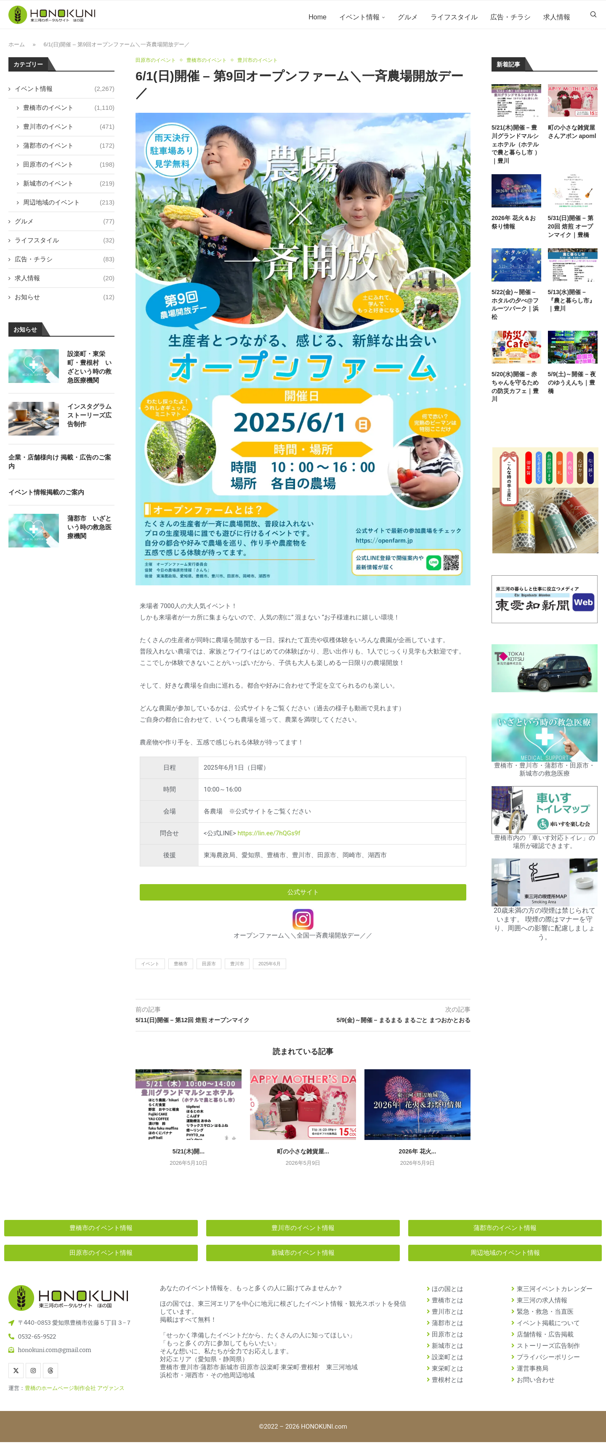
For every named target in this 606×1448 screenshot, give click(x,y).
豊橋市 (181, 969)
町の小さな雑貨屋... (303, 1157)
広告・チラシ (510, 17)
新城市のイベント (68, 188)
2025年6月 (269, 969)
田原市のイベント (68, 169)
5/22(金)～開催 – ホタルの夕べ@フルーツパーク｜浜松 (515, 310)
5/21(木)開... (189, 1157)
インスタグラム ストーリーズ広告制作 (89, 420)
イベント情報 (359, 17)
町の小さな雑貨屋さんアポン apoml (572, 137)
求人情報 (556, 17)
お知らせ (64, 302)
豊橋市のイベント (68, 112)
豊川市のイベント (68, 131)
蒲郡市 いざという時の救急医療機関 (89, 532)
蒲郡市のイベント (68, 150)
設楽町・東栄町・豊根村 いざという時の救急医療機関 (89, 372)
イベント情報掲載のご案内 (46, 497)
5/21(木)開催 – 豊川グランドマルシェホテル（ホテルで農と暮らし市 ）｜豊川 (516, 149)
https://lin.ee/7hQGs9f (269, 839)
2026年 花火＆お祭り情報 (514, 227)
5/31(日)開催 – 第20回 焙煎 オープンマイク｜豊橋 (570, 231)
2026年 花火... (417, 1157)
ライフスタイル (454, 17)
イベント (150, 969)
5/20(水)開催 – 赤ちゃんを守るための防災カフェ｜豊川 (515, 392)
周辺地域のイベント (68, 207)
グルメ (408, 17)
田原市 (209, 969)
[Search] (593, 17)
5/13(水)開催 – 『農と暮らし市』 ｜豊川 (573, 305)
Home (317, 17)
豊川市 (237, 969)
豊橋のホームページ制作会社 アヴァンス (75, 1394)
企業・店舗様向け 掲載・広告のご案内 (59, 467)
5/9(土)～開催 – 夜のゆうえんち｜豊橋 (572, 387)
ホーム (16, 50)
